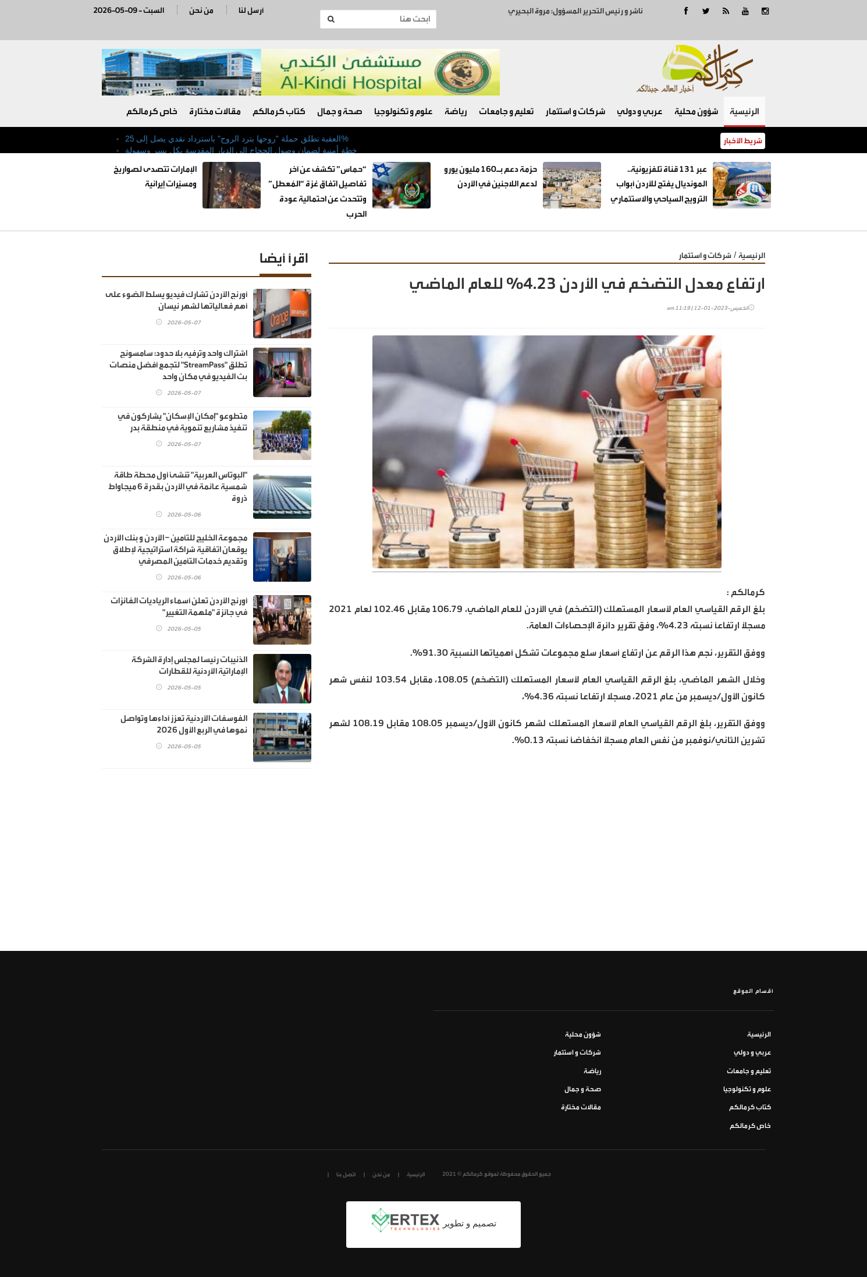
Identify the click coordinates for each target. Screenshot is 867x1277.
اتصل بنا (346, 1174)
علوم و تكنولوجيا (403, 111)
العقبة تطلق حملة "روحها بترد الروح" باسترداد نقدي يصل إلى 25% (237, 138)
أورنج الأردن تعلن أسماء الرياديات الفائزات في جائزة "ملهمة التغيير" (179, 606)
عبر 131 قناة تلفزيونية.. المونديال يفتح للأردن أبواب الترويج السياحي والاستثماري (658, 184)
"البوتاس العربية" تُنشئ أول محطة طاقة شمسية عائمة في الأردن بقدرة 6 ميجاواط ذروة (177, 486)
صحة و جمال (340, 111)
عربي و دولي (640, 111)
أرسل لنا (251, 10)
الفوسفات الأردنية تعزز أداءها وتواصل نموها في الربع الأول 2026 (183, 724)
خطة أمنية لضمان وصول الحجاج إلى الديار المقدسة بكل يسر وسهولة (241, 150)
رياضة (456, 111)
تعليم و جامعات (506, 111)
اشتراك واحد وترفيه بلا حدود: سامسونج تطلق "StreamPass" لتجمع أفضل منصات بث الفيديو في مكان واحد (178, 365)
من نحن (201, 10)
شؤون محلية (696, 111)
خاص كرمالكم (151, 111)
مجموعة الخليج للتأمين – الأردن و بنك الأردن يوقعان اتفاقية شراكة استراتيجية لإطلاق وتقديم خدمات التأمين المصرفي (175, 549)
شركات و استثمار (575, 111)
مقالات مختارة (215, 111)
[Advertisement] (547, 863)
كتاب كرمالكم (279, 111)
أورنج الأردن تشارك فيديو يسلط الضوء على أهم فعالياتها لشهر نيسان (176, 300)
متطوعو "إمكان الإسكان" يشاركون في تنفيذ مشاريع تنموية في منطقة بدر (182, 422)
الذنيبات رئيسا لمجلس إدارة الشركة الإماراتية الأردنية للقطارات (189, 665)
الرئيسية (744, 111)
